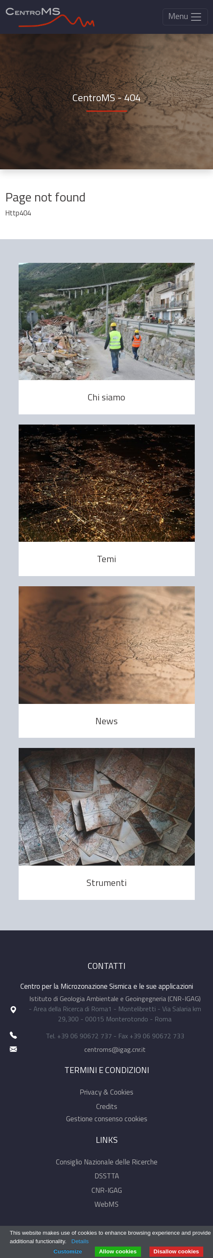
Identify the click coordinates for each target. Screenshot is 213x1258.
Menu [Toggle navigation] (185, 16)
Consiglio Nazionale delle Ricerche (107, 1161)
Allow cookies (118, 1251)
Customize (67, 1251)
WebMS (106, 1204)
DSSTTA (106, 1175)
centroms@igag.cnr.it (115, 1049)
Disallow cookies (176, 1251)
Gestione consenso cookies (106, 1118)
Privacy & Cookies (106, 1092)
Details (80, 1241)
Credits (106, 1106)
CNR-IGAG (106, 1190)
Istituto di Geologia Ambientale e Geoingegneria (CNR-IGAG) (115, 998)
